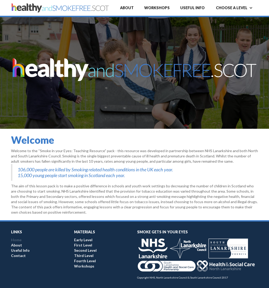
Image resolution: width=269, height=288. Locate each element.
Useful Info (20, 250)
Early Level (83, 240)
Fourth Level (85, 261)
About (127, 8)
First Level (83, 245)
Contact (18, 255)
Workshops (157, 8)
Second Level (85, 250)
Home (16, 240)
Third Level (84, 255)
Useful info (192, 8)
